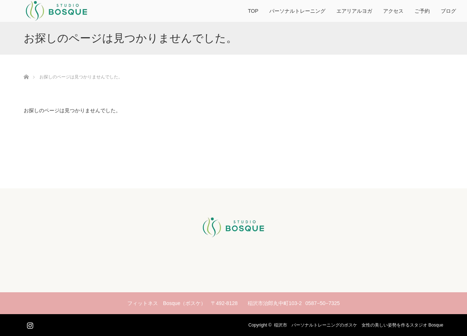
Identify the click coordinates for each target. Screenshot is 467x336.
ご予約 (422, 11)
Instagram (29, 324)
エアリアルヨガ (354, 11)
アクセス (393, 11)
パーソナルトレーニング (297, 11)
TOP (253, 11)
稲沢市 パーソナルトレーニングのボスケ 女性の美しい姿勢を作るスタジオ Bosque (358, 325)
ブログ (448, 11)
